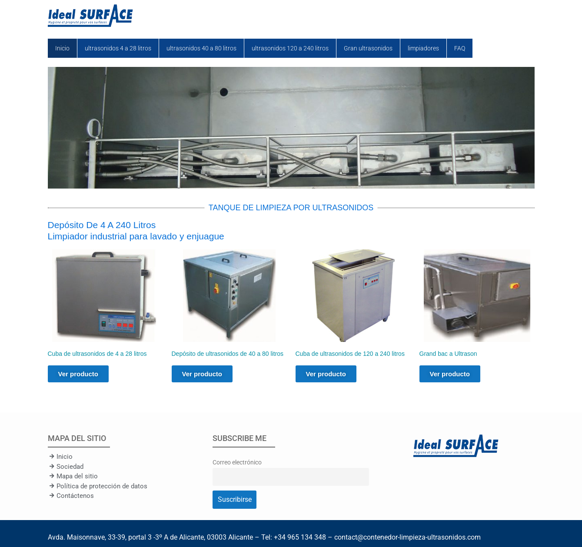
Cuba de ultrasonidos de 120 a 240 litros (350, 353)
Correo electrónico (237, 462)
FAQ (459, 48)
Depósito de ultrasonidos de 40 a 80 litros (228, 353)
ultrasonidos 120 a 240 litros (290, 48)
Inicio (62, 48)
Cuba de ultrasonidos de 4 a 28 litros (97, 353)
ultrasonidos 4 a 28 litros (118, 48)
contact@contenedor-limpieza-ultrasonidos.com (407, 537)
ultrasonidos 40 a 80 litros (201, 48)
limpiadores (423, 48)
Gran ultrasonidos (368, 48)
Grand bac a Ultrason (448, 353)
